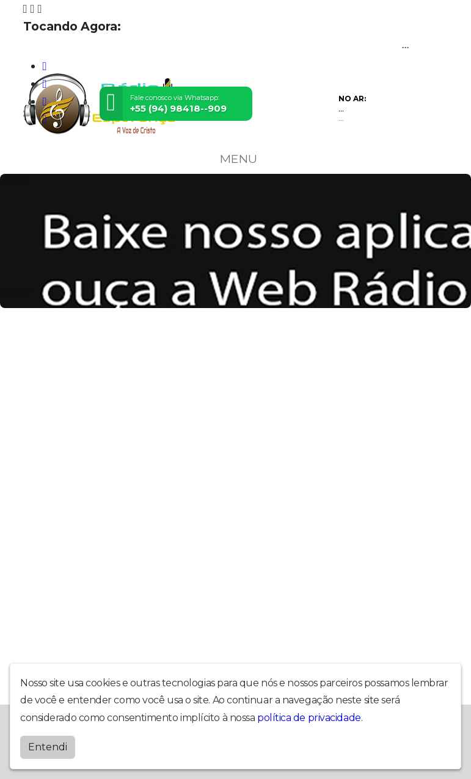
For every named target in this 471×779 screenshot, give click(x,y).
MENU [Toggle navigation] (236, 158)
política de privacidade (309, 717)
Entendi (47, 747)
